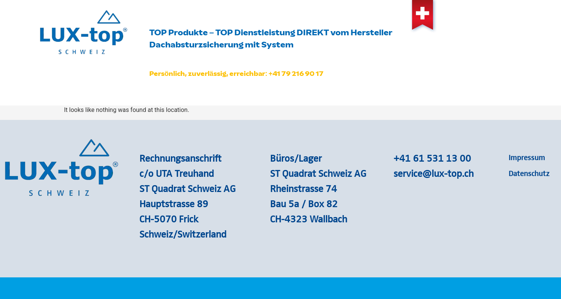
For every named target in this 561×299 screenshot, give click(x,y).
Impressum (527, 157)
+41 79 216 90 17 (296, 73)
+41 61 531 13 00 (432, 158)
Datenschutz (529, 173)
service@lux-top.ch (433, 173)
